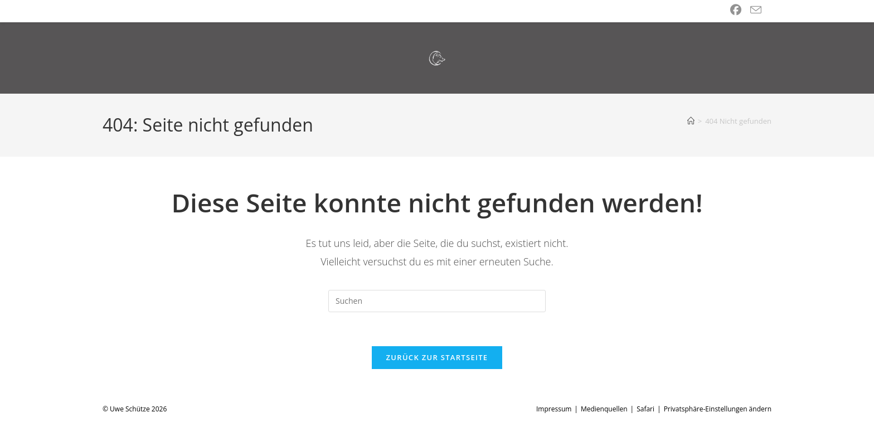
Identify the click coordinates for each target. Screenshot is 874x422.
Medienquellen (604, 409)
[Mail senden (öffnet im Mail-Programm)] (756, 10)
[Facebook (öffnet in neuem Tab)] (736, 10)
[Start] (691, 121)
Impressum (553, 409)
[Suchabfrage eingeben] (437, 301)
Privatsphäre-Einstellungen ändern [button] (717, 409)
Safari (645, 409)
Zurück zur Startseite (437, 357)
